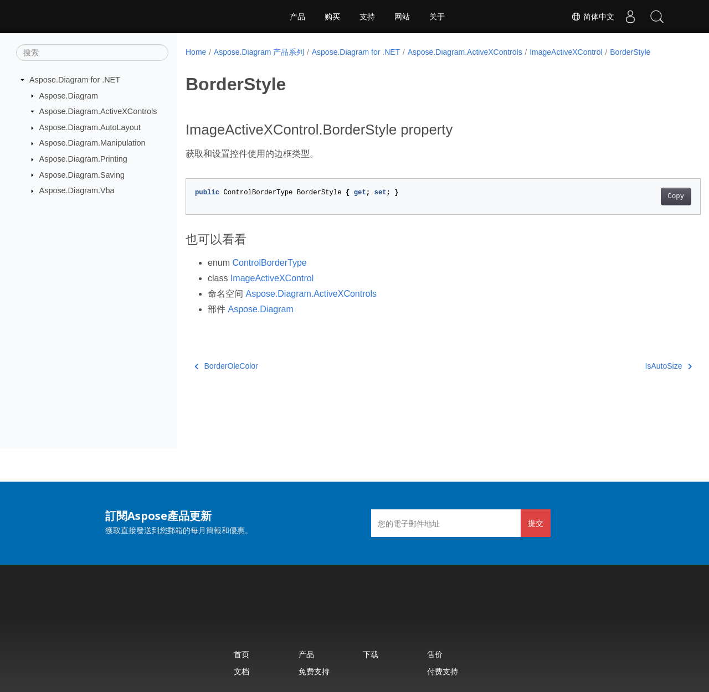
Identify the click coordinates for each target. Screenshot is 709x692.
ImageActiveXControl (566, 52)
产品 (297, 16)
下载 (370, 654)
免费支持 (314, 671)
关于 (437, 16)
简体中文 (590, 17)
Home (196, 52)
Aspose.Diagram (68, 95)
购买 (332, 16)
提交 (535, 523)
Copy (640, 196)
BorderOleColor (226, 366)
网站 (402, 16)
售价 (435, 654)
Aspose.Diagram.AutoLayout (90, 127)
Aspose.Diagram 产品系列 (259, 52)
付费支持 (442, 671)
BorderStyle (630, 52)
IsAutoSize (632, 366)
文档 (241, 671)
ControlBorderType (269, 262)
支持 (367, 16)
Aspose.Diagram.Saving (82, 174)
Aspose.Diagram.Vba (77, 190)
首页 (241, 654)
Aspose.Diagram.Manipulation (92, 142)
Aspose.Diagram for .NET (74, 79)
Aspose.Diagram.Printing (83, 158)
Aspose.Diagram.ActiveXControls (98, 111)
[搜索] (92, 52)
